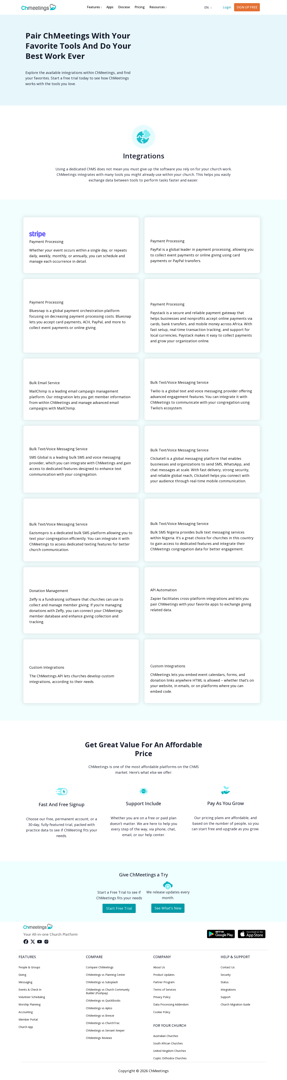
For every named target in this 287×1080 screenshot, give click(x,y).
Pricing (140, 7)
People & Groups (29, 967)
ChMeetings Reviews (99, 1038)
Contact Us (228, 967)
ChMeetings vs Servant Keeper (105, 1030)
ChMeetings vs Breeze (100, 1015)
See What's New (168, 908)
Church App (26, 1027)
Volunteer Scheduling (32, 997)
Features (94, 7)
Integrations (228, 989)
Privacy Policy (161, 997)
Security (226, 975)
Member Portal (28, 1019)
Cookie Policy (161, 1012)
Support (226, 997)
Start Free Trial (119, 908)
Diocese (124, 7)
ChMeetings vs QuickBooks (103, 1000)
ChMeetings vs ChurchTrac (103, 1023)
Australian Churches (165, 1036)
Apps (109, 7)
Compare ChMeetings (99, 967)
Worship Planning (29, 1004)
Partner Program (164, 982)
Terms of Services (164, 989)
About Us (159, 967)
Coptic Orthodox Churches (170, 1058)
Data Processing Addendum (171, 1004)
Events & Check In (30, 989)
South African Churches (168, 1043)
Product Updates (164, 975)
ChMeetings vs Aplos (99, 1008)
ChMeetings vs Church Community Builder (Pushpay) (107, 991)
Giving (22, 975)
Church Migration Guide (235, 1004)
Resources (158, 7)
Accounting (26, 1012)
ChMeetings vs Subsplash (102, 982)
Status (225, 982)
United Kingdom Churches (169, 1051)
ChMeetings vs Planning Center (105, 975)
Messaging (25, 982)
